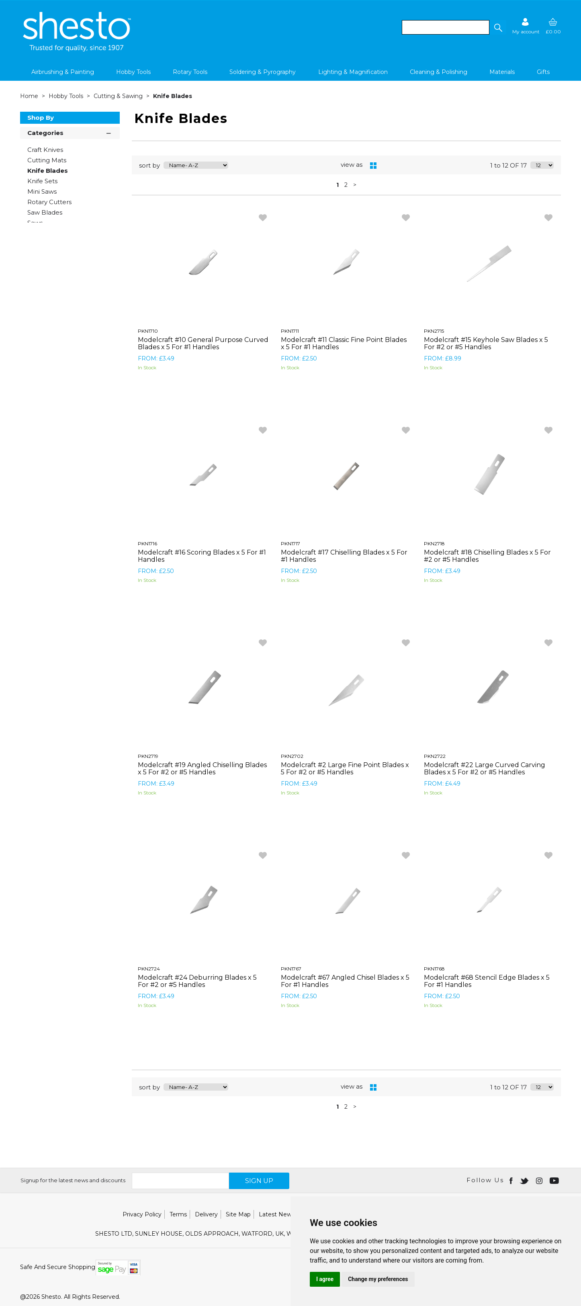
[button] (497, 27)
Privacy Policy (142, 1214)
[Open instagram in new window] (540, 1180)
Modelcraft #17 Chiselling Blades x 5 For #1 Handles (344, 556)
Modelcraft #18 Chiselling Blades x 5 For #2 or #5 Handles (487, 556)
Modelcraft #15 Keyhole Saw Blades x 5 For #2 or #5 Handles (486, 343)
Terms (178, 1214)
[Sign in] (526, 26)
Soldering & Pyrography (262, 72)
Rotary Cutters (49, 202)
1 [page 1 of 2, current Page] (337, 184)
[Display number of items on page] (542, 165)
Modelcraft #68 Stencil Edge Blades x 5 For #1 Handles (487, 981)
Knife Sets (42, 181)
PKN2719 (148, 756)
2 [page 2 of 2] (346, 184)
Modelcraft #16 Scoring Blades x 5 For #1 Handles (202, 556)
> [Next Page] (354, 184)
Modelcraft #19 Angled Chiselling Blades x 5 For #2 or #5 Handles (202, 768)
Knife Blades (172, 96)
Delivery (206, 1214)
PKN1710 (148, 331)
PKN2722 (435, 756)
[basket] (553, 26)
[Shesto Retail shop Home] (77, 49)
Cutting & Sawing (119, 96)
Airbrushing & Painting (62, 72)
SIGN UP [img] (259, 1181)
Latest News (277, 1214)
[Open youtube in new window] (555, 1180)
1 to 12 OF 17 (508, 165)
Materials (502, 72)
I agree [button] (324, 1279)
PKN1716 (147, 543)
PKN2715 (434, 331)
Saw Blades (44, 212)
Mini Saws (42, 191)
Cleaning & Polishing (438, 72)
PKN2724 (149, 969)
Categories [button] (70, 132)
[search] (445, 27)
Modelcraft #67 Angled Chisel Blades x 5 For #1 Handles (345, 981)
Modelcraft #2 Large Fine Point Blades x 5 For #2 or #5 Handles (345, 768)
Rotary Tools (190, 72)
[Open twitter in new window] (525, 1180)
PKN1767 (291, 969)
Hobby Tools (133, 72)
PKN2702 (292, 756)
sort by (149, 165)
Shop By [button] (40, 117)
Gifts (543, 72)
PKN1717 (290, 543)
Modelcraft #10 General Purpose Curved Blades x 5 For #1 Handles (203, 343)
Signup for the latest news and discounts (72, 1180)
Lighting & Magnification (353, 72)
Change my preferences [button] (378, 1279)
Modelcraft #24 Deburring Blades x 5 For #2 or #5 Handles (197, 981)
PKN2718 (434, 543)
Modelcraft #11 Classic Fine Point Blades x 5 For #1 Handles (344, 343)
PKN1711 (290, 331)
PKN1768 (434, 969)
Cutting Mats (46, 160)
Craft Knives (45, 150)
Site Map (238, 1214)
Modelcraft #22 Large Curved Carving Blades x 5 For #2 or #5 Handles (484, 768)
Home (30, 96)
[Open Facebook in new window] (511, 1180)
